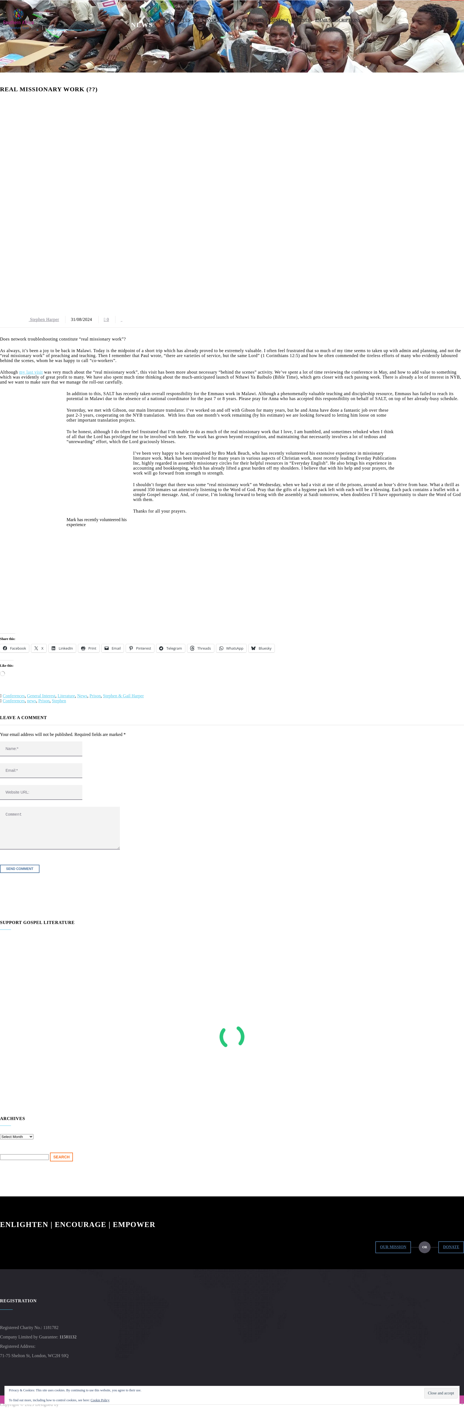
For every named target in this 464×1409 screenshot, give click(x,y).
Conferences (14, 695)
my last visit (31, 372)
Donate (451, 1247)
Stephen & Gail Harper (123, 695)
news (31, 700)
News (82, 695)
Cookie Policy (100, 1400)
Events (302, 20)
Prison (95, 695)
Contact (279, 20)
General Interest (41, 695)
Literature (66, 695)
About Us (180, 20)
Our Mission (393, 1247)
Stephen (59, 700)
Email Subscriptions (337, 20)
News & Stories (247, 20)
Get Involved (210, 20)
